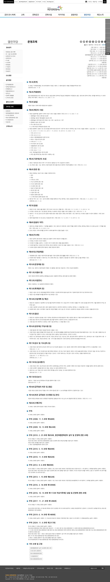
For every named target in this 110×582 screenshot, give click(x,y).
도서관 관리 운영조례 (35, 550)
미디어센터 (38, 1)
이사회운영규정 (34, 556)
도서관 (44, 1)
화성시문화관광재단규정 (36, 559)
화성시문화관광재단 (8, 1)
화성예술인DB (50, 1)
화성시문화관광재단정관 (36, 553)
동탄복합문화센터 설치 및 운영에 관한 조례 (40, 548)
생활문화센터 (32, 1)
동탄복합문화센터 (23, 1)
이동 (102, 568)
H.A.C (16, 1)
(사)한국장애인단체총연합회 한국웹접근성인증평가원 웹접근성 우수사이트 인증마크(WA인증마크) (95, 577)
